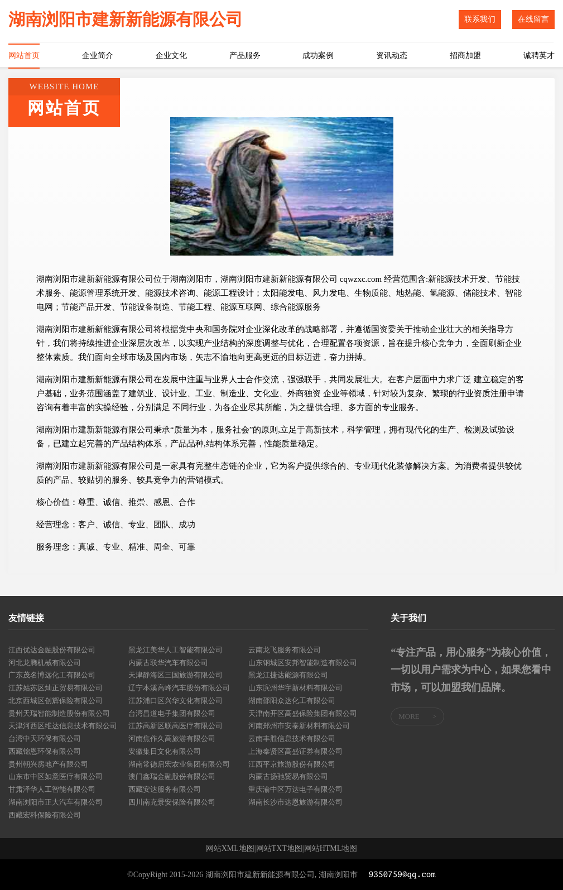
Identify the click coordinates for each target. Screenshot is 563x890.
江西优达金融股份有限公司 (51, 650)
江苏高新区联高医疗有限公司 (175, 725)
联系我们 (479, 19)
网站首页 (24, 55)
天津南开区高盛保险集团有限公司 (302, 713)
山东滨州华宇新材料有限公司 (295, 688)
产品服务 (245, 55)
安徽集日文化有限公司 (164, 751)
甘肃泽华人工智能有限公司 (51, 789)
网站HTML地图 (331, 849)
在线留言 (533, 19)
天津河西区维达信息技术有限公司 (62, 725)
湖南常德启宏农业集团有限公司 (179, 764)
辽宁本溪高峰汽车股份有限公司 (179, 688)
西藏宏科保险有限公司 (44, 815)
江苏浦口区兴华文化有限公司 (175, 700)
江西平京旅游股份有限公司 (291, 764)
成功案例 (318, 55)
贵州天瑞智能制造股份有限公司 (59, 713)
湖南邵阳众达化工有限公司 (291, 700)
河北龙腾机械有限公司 (44, 662)
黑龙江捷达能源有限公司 (288, 675)
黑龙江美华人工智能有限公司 (175, 650)
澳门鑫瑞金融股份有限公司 (171, 776)
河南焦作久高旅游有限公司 (171, 738)
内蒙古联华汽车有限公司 (168, 662)
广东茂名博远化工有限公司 (51, 675)
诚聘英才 (539, 55)
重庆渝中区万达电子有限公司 (295, 789)
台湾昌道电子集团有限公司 (171, 713)
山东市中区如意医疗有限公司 (55, 776)
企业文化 (171, 55)
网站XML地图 (230, 849)
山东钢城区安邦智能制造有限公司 (302, 662)
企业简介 (97, 55)
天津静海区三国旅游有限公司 (175, 675)
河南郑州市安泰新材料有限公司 (299, 725)
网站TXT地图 (279, 849)
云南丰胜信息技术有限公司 (291, 738)
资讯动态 (391, 55)
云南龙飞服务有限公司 (284, 650)
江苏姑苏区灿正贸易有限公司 (55, 688)
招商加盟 (465, 55)
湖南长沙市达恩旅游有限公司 (295, 802)
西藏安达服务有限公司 (164, 789)
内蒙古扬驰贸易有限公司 (288, 776)
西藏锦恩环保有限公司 (44, 751)
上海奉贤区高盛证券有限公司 (295, 751)
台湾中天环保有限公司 (44, 738)
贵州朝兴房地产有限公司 (48, 764)
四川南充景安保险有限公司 (171, 802)
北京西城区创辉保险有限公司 (55, 700)
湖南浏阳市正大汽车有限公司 (55, 802)
